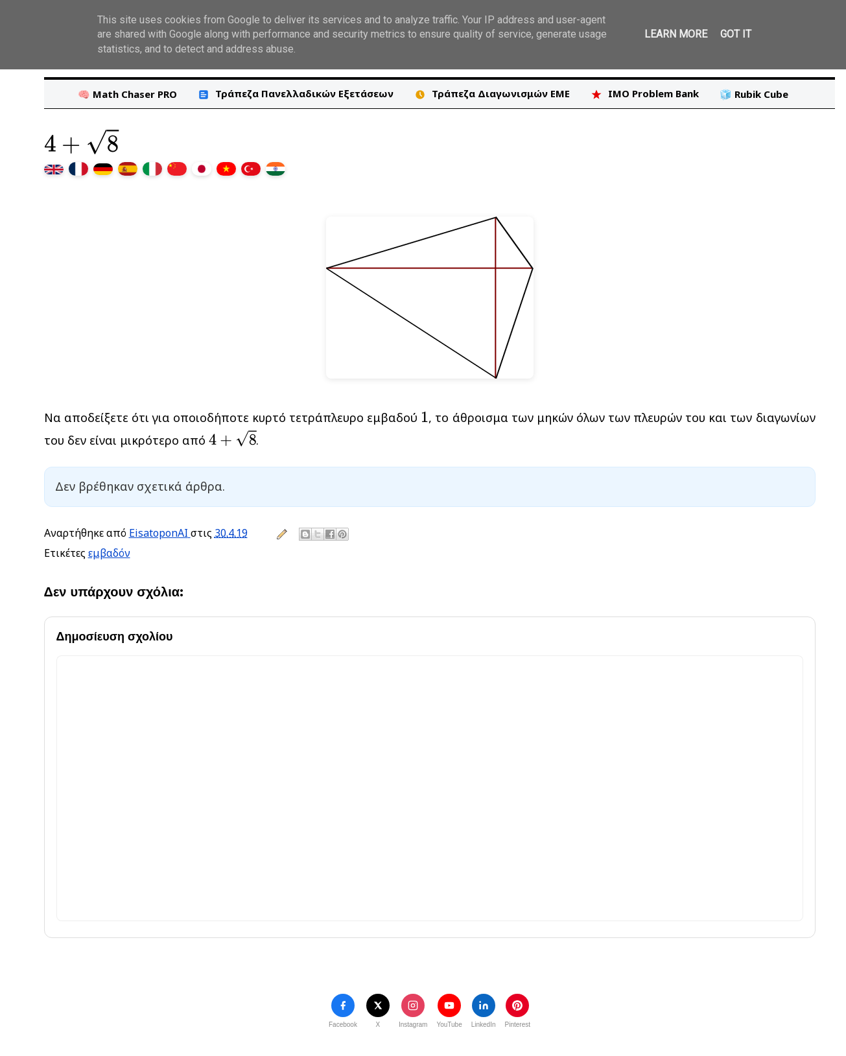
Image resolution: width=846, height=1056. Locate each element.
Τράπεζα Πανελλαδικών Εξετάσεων (296, 93)
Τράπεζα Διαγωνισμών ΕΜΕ (492, 93)
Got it (735, 34)
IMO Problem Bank (645, 93)
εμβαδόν (109, 553)
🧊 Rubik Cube (754, 94)
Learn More (675, 34)
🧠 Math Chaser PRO (127, 94)
